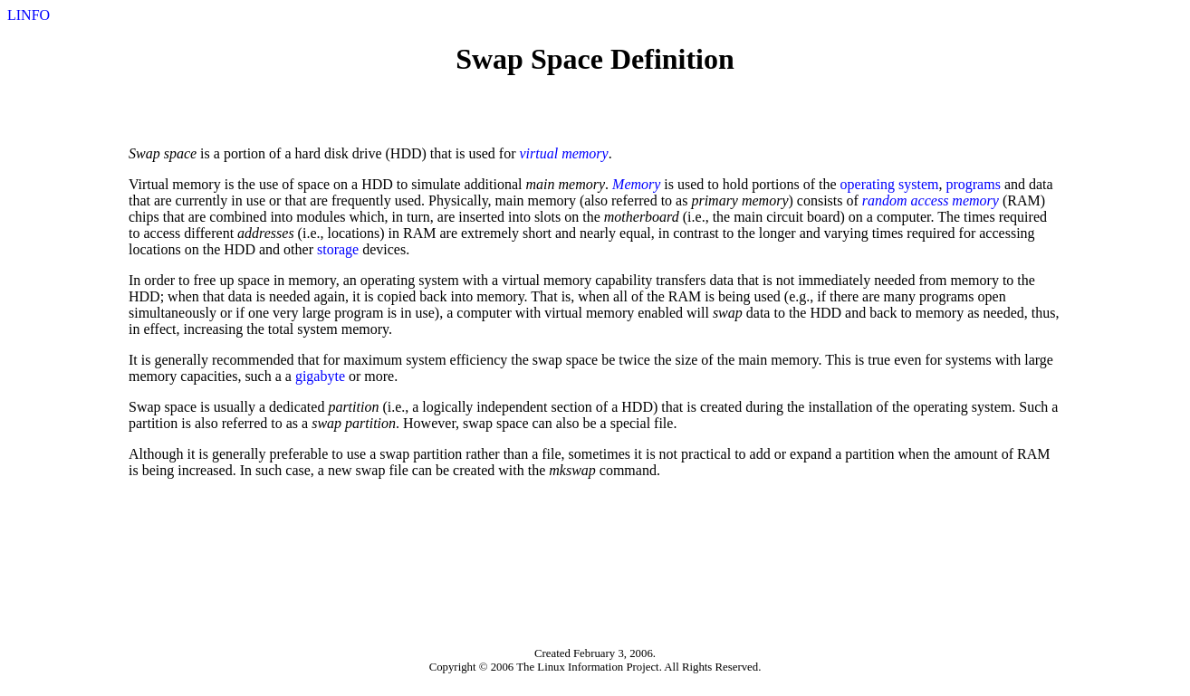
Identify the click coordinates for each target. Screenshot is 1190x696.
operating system (889, 184)
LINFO (28, 15)
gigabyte (320, 376)
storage (338, 249)
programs (972, 184)
